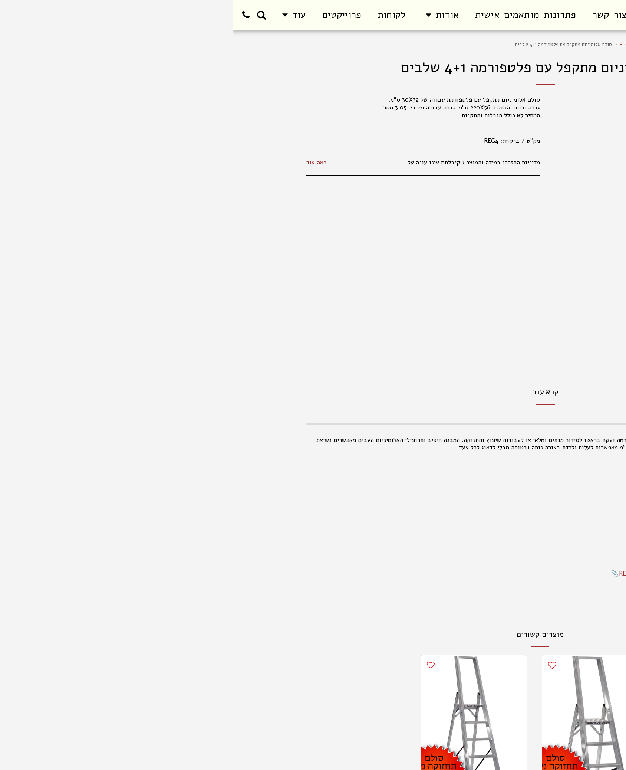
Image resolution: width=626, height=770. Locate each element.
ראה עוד (84, 163)
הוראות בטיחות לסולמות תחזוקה (512, 581)
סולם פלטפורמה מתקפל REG (415, 44)
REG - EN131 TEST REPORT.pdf (430, 573)
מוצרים (530, 44)
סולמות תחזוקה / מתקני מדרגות (483, 44)
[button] (207, 14)
